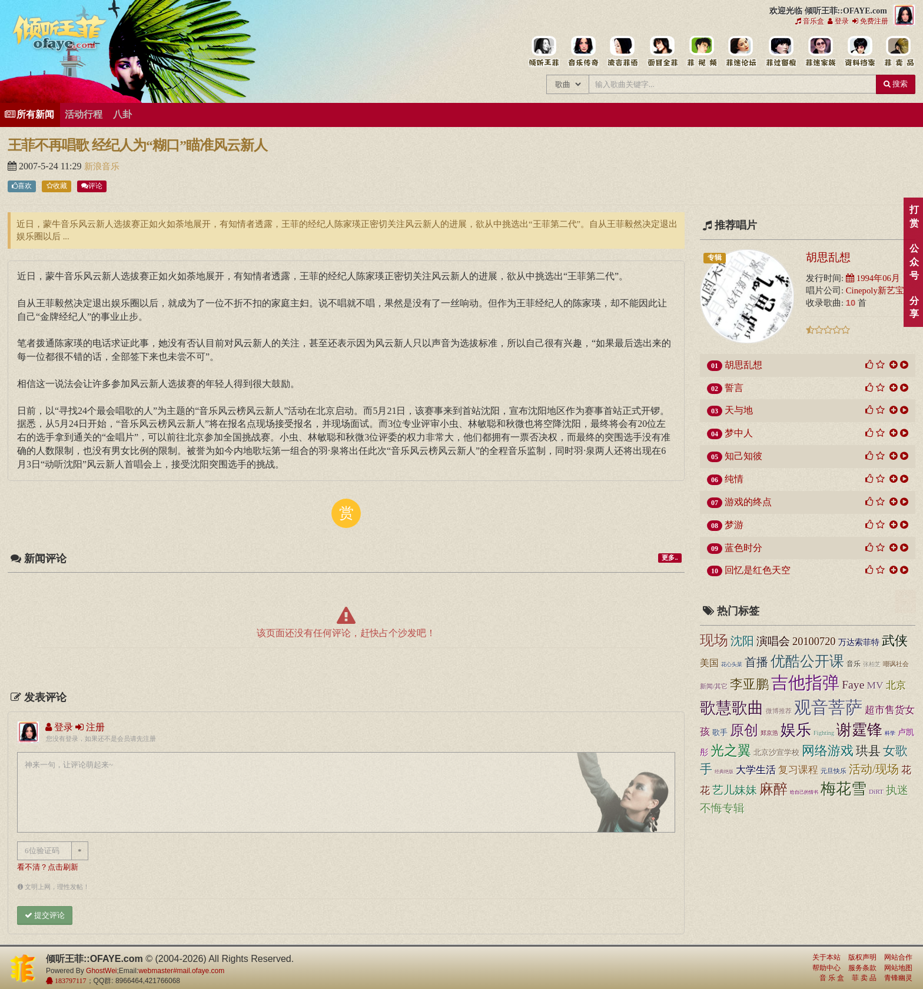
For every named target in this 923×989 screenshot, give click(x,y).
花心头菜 (731, 664)
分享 (913, 307)
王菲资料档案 (859, 51)
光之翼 (730, 750)
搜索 (896, 83)
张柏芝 (872, 664)
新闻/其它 (714, 686)
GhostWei (101, 971)
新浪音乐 (101, 166)
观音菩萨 (828, 707)
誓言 (734, 388)
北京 (896, 685)
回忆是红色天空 (758, 570)
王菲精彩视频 (701, 51)
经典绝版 (724, 771)
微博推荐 (779, 710)
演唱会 (773, 641)
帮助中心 (826, 968)
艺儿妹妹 (734, 790)
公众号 (913, 261)
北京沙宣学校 (776, 752)
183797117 (70, 980)
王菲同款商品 (898, 51)
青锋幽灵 (898, 978)
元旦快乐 (833, 771)
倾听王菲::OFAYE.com (60, 35)
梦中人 (739, 433)
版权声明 (862, 957)
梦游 (734, 525)
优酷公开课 (807, 661)
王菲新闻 (622, 51)
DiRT (876, 791)
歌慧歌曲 (731, 708)
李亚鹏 (749, 684)
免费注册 (870, 21)
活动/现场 (874, 769)
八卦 (122, 114)
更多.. (670, 557)
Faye (853, 684)
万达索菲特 (858, 642)
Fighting (824, 733)
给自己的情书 (804, 792)
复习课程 (798, 770)
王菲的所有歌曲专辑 (583, 51)
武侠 (895, 640)
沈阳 (742, 640)
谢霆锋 (859, 730)
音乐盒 (809, 21)
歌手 (720, 733)
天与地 (739, 410)
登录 (838, 21)
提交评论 (45, 915)
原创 (744, 730)
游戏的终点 (748, 502)
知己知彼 (743, 456)
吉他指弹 (805, 683)
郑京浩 (769, 733)
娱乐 (796, 730)
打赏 (913, 216)
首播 (756, 662)
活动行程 (83, 114)
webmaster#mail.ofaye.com (181, 971)
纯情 (734, 479)
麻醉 (773, 789)
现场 (714, 640)
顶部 (905, 602)
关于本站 (826, 957)
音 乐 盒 (831, 978)
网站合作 (898, 957)
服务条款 (862, 968)
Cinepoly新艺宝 (875, 290)
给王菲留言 (780, 51)
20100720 (814, 641)
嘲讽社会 (896, 663)
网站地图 (898, 968)
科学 (890, 733)
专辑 (715, 257)
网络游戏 (828, 751)
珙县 (868, 751)
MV (874, 685)
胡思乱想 (828, 257)
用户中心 (820, 51)
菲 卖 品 (864, 978)
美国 (709, 663)
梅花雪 (843, 788)
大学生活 (756, 770)
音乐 (853, 664)
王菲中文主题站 (543, 51)
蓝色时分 (743, 548)
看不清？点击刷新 (47, 867)
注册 (90, 727)
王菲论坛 (741, 51)
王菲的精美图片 (662, 51)
